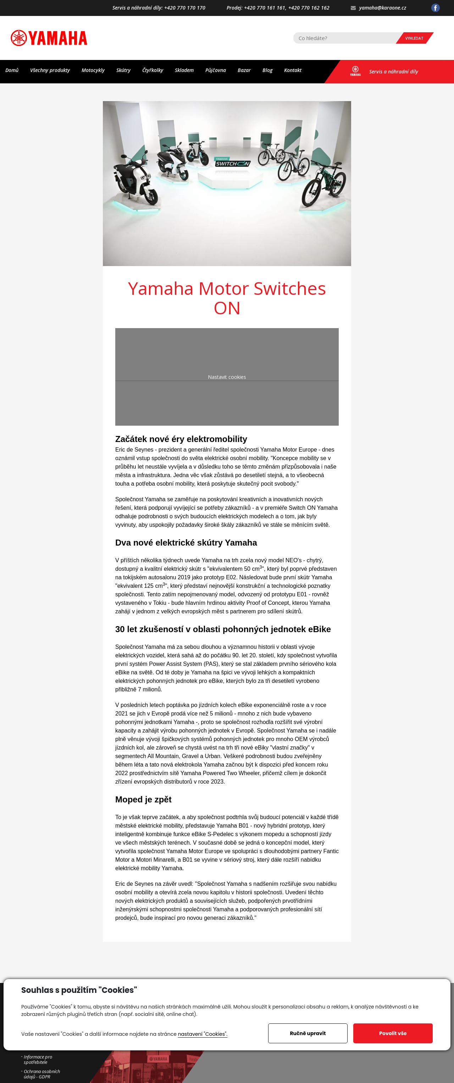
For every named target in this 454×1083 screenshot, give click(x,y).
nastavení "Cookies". (202, 1034)
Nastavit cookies (227, 377)
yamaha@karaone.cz (378, 8)
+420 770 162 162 (309, 8)
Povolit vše (392, 1033)
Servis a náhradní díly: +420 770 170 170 (158, 8)
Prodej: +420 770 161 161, (257, 8)
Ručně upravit (308, 1033)
